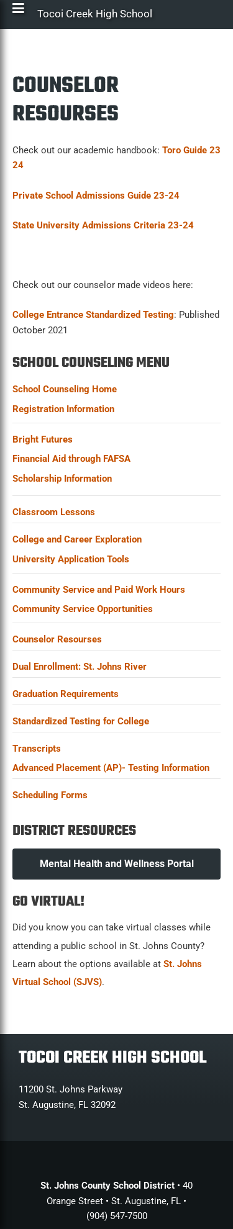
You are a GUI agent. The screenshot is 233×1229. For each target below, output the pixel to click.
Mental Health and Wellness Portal (117, 864)
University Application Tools (70, 559)
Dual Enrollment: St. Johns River (79, 666)
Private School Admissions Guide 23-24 (96, 195)
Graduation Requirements (65, 694)
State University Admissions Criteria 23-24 (103, 225)
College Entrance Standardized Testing (93, 314)
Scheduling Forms (50, 795)
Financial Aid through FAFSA (71, 458)
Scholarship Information (62, 478)
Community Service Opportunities (82, 608)
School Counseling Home (64, 389)
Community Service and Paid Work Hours (98, 589)
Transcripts (36, 748)
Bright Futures (42, 439)
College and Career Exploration (77, 539)
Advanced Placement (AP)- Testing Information (110, 767)
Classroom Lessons (53, 512)
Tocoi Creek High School (94, 16)
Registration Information (63, 409)
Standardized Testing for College (80, 721)
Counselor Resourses (57, 639)
